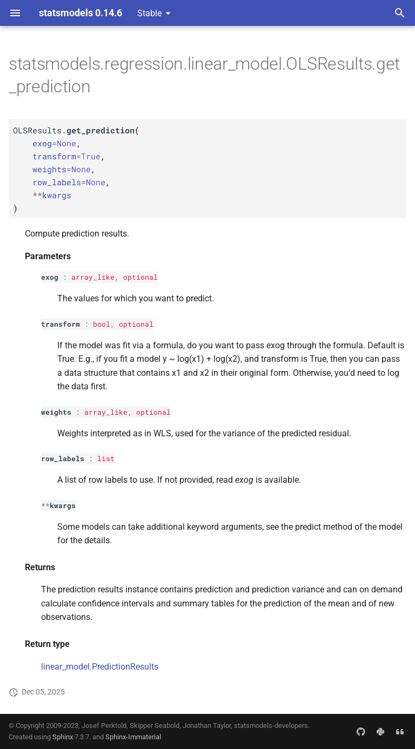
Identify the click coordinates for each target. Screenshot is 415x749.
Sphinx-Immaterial (133, 737)
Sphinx (62, 737)
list (106, 458)
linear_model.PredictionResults (99, 667)
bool (101, 324)
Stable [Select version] (149, 13)
